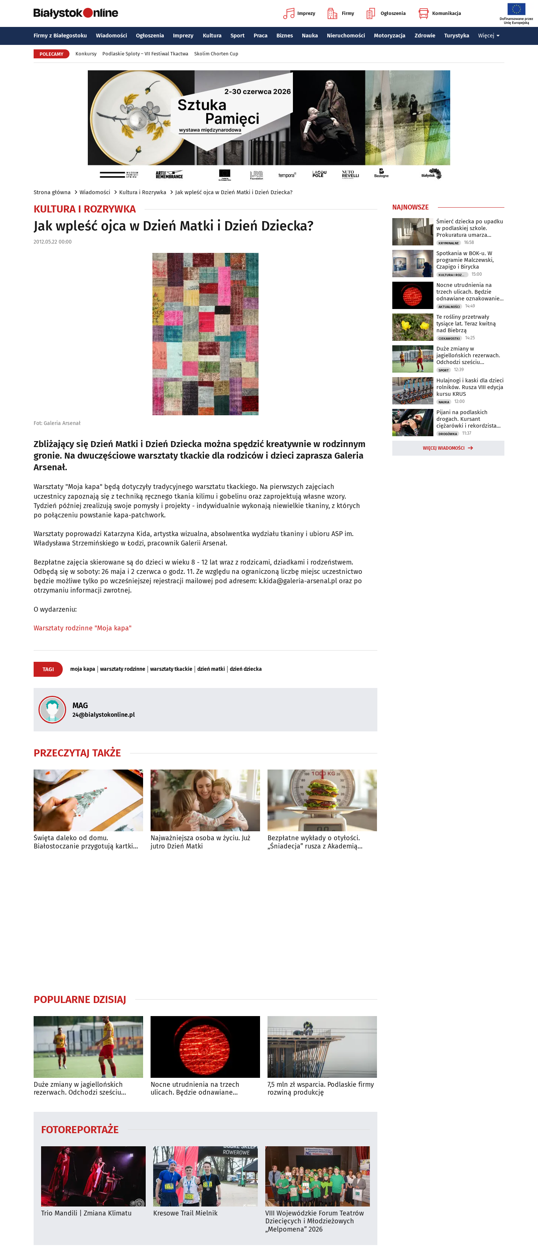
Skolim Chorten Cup (216, 53)
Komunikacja (439, 13)
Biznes (284, 35)
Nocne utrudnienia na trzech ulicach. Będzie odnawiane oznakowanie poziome (195, 1089)
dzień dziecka (246, 669)
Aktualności (449, 307)
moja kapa (82, 669)
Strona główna (52, 192)
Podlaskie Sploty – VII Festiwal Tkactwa (145, 53)
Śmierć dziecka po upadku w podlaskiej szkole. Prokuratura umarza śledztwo (469, 228)
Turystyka (456, 35)
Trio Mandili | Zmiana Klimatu (86, 1213)
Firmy (341, 13)
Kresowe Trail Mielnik (185, 1213)
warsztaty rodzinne (122, 669)
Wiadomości (111, 35)
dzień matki (211, 669)
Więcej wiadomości (444, 448)
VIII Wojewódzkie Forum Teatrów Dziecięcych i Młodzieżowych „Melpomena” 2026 (314, 1221)
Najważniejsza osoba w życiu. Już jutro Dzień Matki (200, 842)
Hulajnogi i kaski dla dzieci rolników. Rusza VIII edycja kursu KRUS (470, 387)
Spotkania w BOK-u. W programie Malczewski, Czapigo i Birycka (465, 260)
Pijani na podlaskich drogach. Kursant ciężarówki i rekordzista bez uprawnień (466, 419)
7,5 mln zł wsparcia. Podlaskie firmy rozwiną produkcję (321, 1089)
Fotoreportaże (80, 1129)
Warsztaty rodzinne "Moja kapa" (83, 628)
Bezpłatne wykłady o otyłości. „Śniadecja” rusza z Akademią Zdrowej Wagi (314, 842)
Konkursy (85, 53)
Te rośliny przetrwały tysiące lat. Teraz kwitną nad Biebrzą (466, 324)
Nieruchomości (346, 35)
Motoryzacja (389, 35)
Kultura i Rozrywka (142, 192)
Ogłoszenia (386, 13)
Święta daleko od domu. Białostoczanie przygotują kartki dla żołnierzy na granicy (83, 842)
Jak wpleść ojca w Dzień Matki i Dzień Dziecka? (234, 192)
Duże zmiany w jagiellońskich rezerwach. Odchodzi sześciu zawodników (78, 1089)
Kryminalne (449, 243)
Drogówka (448, 434)
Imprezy (299, 13)
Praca (261, 35)
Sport (238, 35)
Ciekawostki (449, 338)
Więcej (489, 35)
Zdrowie (425, 35)
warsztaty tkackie (171, 669)
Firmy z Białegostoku (60, 35)
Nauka (310, 35)
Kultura (212, 35)
